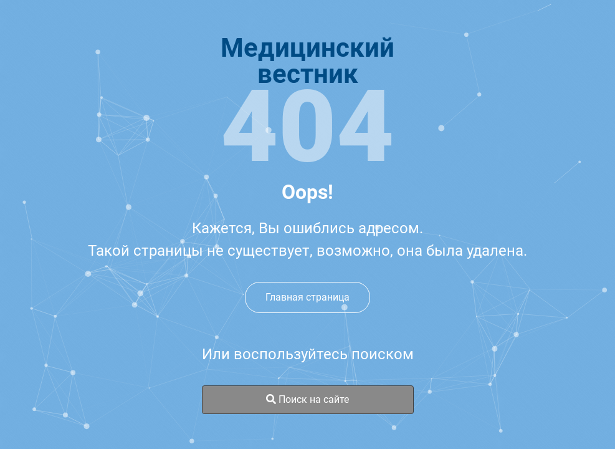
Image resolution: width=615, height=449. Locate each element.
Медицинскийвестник (307, 61)
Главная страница (307, 297)
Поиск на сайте (307, 399)
